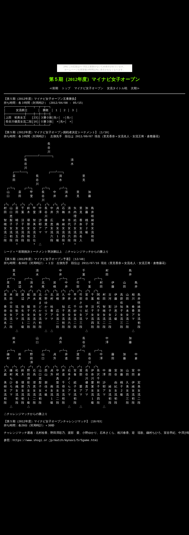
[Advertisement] (94, 33)
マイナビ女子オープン (88, 88)
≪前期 (53, 88)
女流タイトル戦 (117, 88)
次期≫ (135, 88)
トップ (66, 88)
